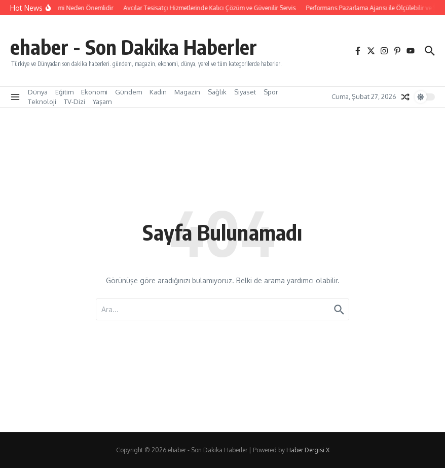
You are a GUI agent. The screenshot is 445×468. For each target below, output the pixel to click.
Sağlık (217, 92)
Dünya (38, 92)
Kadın (158, 92)
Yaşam (102, 101)
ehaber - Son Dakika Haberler (133, 46)
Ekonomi (94, 92)
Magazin (187, 92)
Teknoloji (42, 101)
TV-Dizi (74, 101)
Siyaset (245, 92)
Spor (271, 92)
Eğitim (64, 92)
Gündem (128, 92)
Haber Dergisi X (307, 450)
